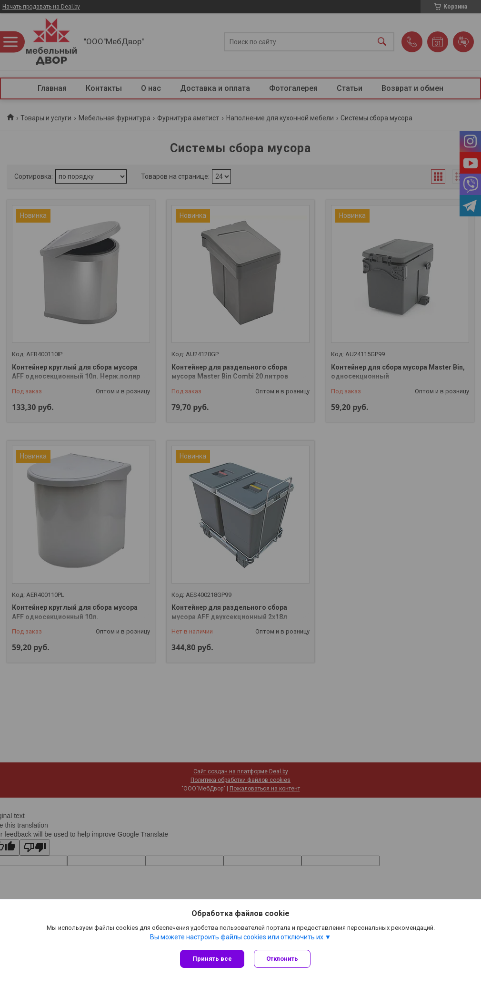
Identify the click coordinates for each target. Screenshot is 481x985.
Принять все (212, 958)
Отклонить (282, 958)
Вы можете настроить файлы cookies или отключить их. (237, 937)
